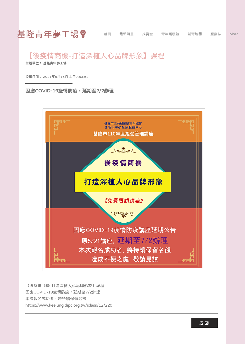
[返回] (204, 323)
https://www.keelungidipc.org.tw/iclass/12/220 (68, 305)
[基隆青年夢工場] (52, 34)
